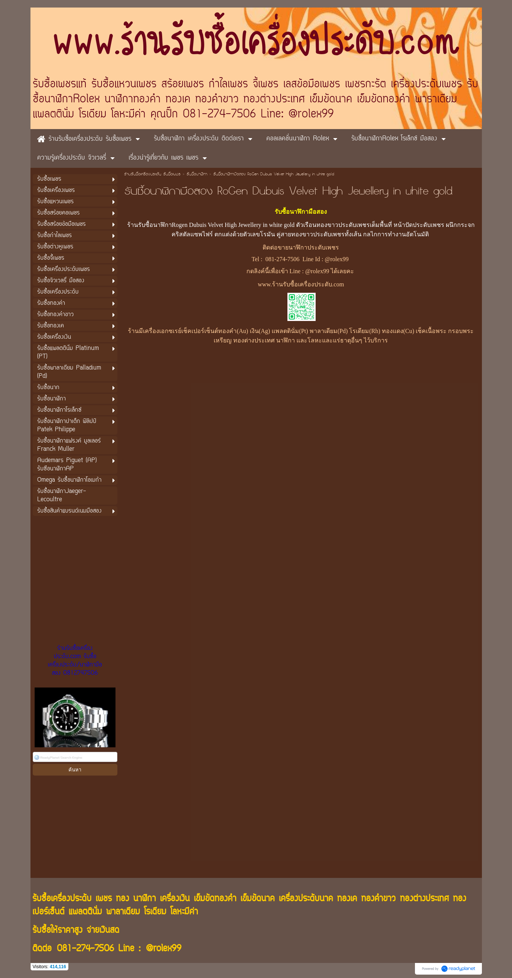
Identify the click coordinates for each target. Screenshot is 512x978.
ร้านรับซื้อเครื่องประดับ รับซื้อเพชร (152, 175)
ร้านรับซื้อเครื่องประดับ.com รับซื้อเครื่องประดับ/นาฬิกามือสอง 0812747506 (75, 661)
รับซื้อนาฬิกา (197, 175)
